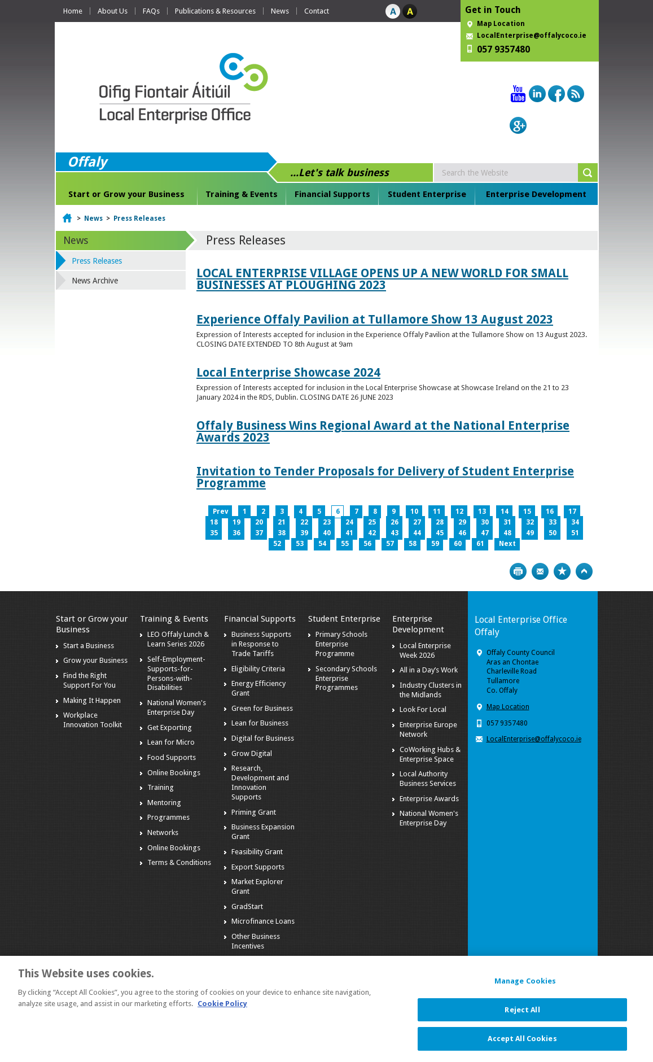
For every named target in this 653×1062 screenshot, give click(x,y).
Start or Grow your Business (126, 194)
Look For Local (423, 709)
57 (390, 544)
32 (530, 522)
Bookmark (562, 571)
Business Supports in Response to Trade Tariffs (261, 644)
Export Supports (257, 867)
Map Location (501, 24)
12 (459, 511)
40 (327, 533)
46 (462, 533)
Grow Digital (251, 753)
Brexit (241, 961)
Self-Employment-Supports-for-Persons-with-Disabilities (176, 673)
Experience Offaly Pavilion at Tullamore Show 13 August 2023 (374, 319)
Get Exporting (169, 727)
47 (485, 533)
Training (160, 787)
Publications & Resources (215, 11)
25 (372, 522)
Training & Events (241, 194)
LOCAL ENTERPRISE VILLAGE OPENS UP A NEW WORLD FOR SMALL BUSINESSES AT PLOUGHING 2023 (382, 279)
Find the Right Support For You (89, 680)
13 (482, 511)
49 (530, 533)
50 (552, 533)
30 (485, 522)
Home (72, 11)
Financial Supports (332, 194)
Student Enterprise (427, 194)
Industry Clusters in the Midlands (431, 690)
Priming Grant (253, 812)
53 (300, 544)
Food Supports (171, 757)
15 (527, 511)
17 (572, 511)
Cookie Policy (222, 1009)
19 (236, 522)
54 (322, 544)
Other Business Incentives (255, 941)
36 (236, 533)
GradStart (247, 906)
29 (462, 522)
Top (584, 571)
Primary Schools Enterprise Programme (341, 644)
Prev (220, 511)
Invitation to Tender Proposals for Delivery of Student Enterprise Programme (385, 477)
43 (394, 533)
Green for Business (262, 708)
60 (458, 544)
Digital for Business (262, 738)
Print (518, 571)
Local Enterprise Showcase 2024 (288, 372)
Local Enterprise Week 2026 (425, 650)
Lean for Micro (171, 742)
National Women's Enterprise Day (176, 707)
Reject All (522, 1015)
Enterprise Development (536, 194)
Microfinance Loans (263, 921)
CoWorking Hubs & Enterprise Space (430, 754)
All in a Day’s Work (429, 670)
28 (440, 522)
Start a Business (88, 645)
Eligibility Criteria (258, 669)
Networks (162, 832)
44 (417, 533)
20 (259, 522)
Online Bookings (173, 772)
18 (214, 522)
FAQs (151, 11)
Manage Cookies (525, 987)
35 (214, 533)
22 (304, 522)
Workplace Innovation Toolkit (92, 720)
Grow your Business (95, 660)
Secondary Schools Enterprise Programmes (346, 678)
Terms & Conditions (179, 862)
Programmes (168, 817)
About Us (113, 11)
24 (349, 522)
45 (440, 533)
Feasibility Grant (257, 851)
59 (435, 544)
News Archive (95, 280)
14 (505, 511)
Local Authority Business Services (428, 779)
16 (550, 511)
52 (277, 544)
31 (507, 522)
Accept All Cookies (522, 1045)
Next (507, 544)
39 (304, 533)
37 (259, 533)
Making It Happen (92, 700)
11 (437, 511)
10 (414, 511)
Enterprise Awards (429, 798)
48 (507, 533)
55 (345, 544)
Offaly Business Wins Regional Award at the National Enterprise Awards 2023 (382, 431)
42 (372, 533)
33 (552, 522)
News (280, 11)
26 (394, 522)
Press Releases (139, 218)
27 (417, 522)
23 (327, 522)
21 (282, 522)
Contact (316, 11)
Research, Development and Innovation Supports (260, 782)
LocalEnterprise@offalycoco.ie (531, 36)
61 (480, 544)
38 (282, 533)
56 (367, 544)
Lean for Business (259, 723)
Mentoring (164, 802)
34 (575, 522)
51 (575, 533)
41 (349, 533)
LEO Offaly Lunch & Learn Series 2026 (178, 639)
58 (413, 544)
